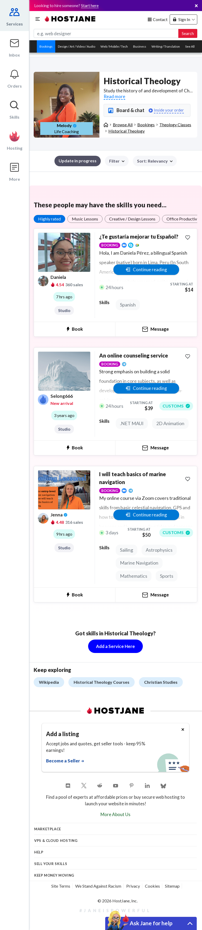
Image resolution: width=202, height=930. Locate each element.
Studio (64, 310)
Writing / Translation (166, 46)
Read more (114, 96)
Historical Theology (126, 130)
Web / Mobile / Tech (114, 46)
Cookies (152, 885)
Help (38, 852)
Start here (90, 5)
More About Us (115, 814)
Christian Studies (161, 682)
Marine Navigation (139, 563)
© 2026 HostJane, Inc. (118, 900)
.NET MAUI (132, 423)
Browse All (123, 124)
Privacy (133, 885)
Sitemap (172, 885)
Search (188, 33)
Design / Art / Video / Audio (76, 46)
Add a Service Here (115, 646)
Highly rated (49, 218)
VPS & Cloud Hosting (55, 840)
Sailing (126, 550)
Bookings (46, 46)
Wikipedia (49, 682)
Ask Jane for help (151, 923)
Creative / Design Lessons (132, 218)
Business (139, 46)
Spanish (128, 305)
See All (190, 46)
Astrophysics (159, 550)
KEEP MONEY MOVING (54, 875)
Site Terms (60, 885)
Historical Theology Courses (101, 682)
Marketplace (47, 829)
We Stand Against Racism (98, 885)
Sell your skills (50, 864)
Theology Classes (175, 124)
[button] (155, 161)
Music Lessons (85, 218)
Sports (166, 576)
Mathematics (133, 576)
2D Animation (170, 423)
